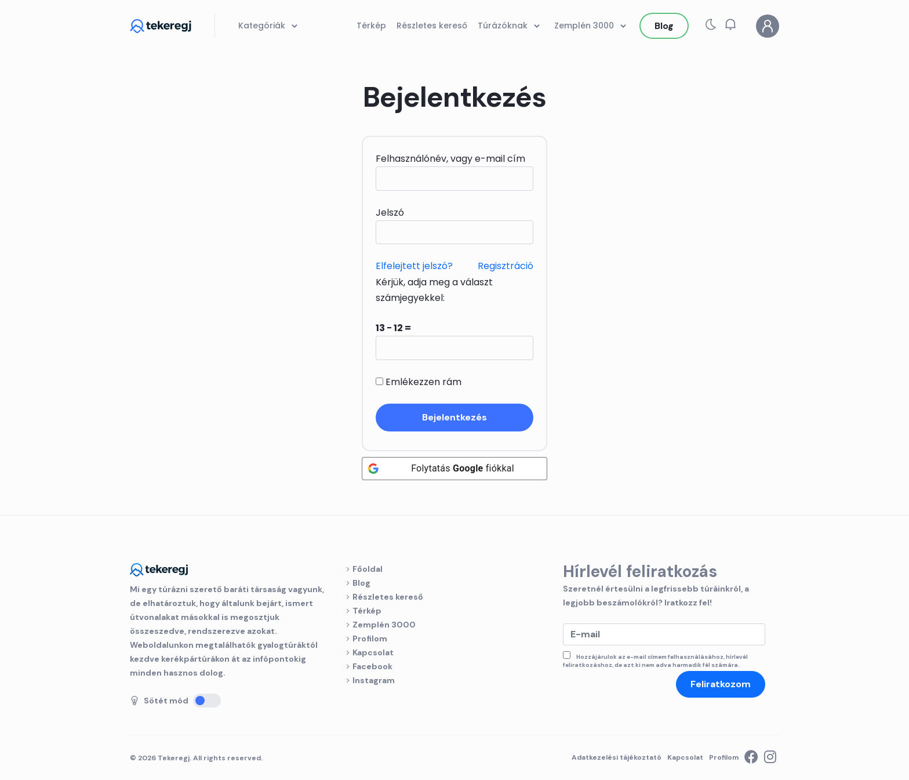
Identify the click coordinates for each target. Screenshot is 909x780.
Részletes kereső (387, 597)
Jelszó (390, 212)
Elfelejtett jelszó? (414, 266)
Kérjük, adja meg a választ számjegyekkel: (434, 289)
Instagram (373, 680)
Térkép (366, 610)
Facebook (372, 666)
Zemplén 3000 (384, 624)
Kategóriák (269, 26)
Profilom (369, 638)
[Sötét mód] (207, 701)
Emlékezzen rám (418, 382)
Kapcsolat (373, 652)
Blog (361, 583)
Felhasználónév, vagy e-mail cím (450, 158)
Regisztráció (505, 266)
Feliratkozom (720, 684)
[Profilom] (767, 26)
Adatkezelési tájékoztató (616, 757)
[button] (730, 24)
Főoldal (367, 569)
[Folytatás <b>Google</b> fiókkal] (454, 468)
